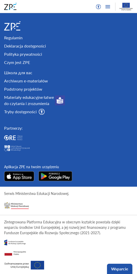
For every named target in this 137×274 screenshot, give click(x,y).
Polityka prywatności (23, 54)
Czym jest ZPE (17, 62)
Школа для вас (18, 72)
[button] (98, 6)
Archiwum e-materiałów (26, 80)
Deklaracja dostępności (25, 45)
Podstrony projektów (23, 89)
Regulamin (13, 37)
